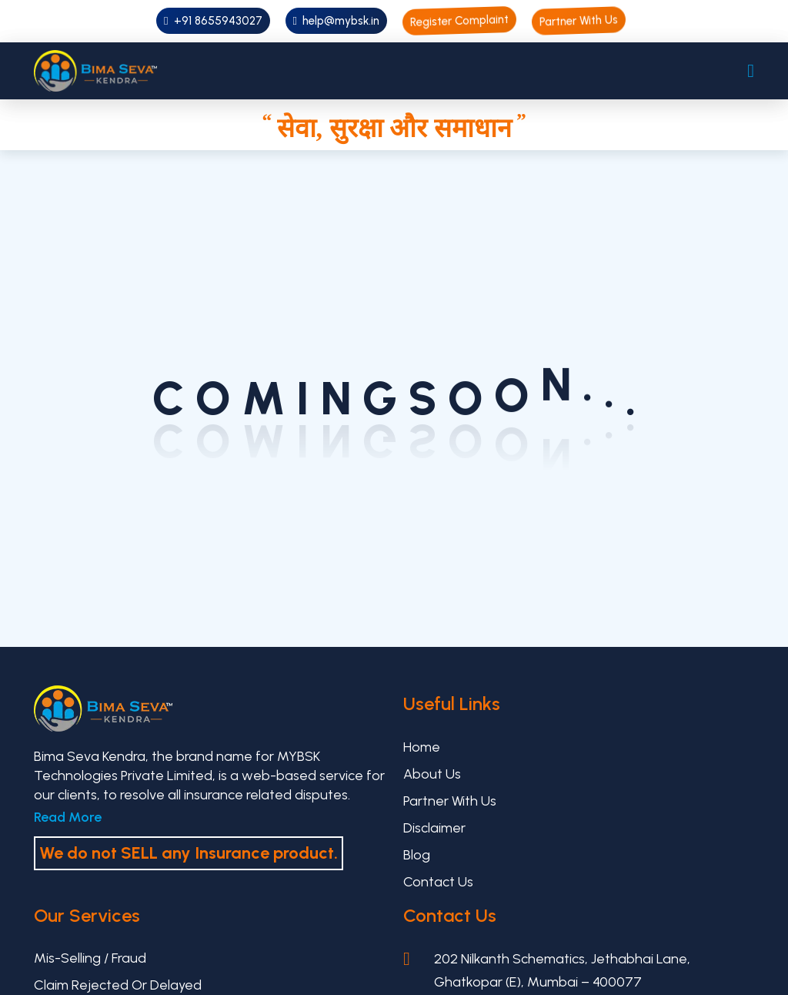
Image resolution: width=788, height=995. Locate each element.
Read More (68, 817)
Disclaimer (434, 827)
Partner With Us (578, 20)
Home (421, 747)
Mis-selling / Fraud (90, 958)
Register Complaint (459, 20)
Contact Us (438, 881)
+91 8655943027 (213, 21)
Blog (416, 854)
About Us (432, 774)
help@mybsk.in (336, 21)
